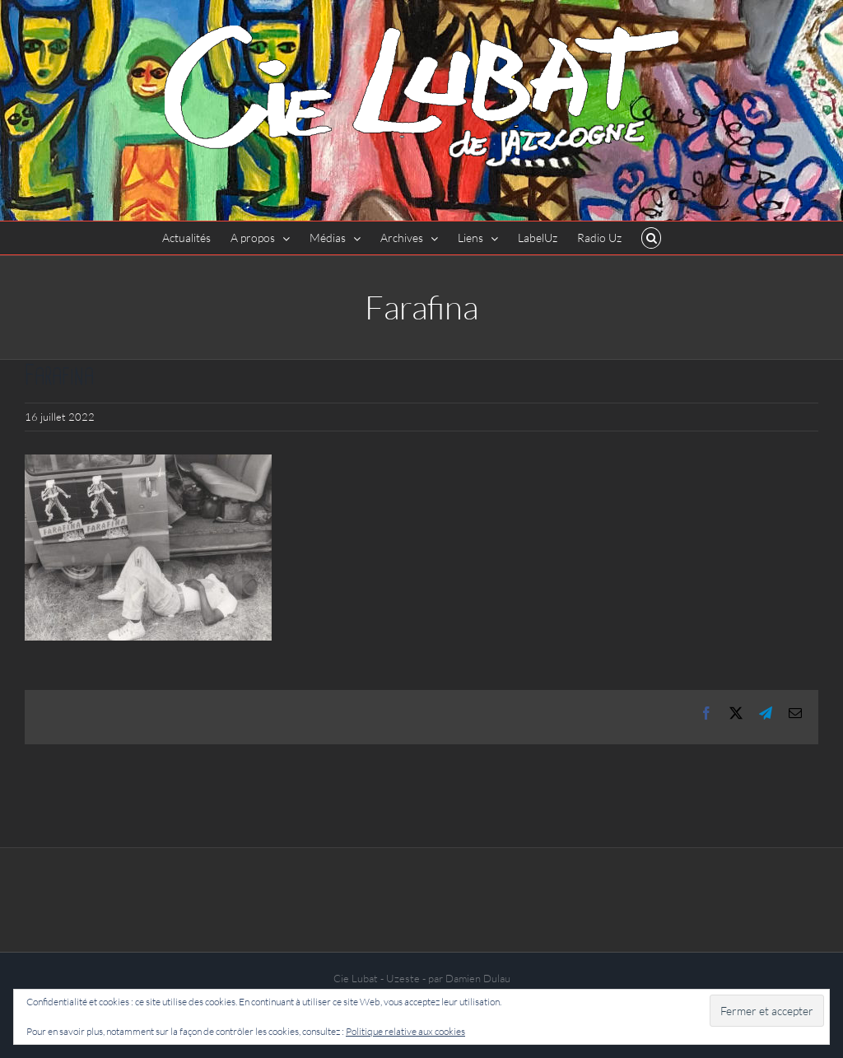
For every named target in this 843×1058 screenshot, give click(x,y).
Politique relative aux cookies (405, 1031)
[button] (651, 237)
